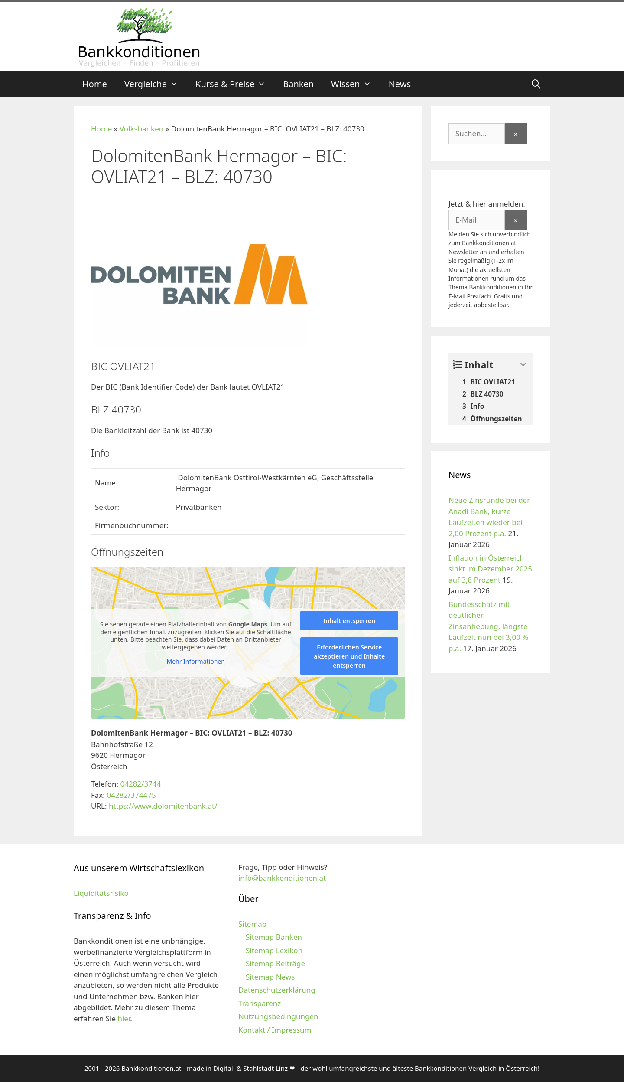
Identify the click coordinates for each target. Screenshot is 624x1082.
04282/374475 (131, 795)
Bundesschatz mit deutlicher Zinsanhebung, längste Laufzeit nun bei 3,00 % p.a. (488, 626)
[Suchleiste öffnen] (536, 84)
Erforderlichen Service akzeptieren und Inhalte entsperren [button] (349, 656)
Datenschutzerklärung (276, 990)
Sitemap (252, 924)
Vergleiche (155, 84)
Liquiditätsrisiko (101, 893)
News (400, 84)
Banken (298, 84)
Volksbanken (141, 129)
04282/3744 (140, 784)
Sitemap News (270, 977)
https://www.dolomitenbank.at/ (163, 806)
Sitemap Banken (274, 937)
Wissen (355, 84)
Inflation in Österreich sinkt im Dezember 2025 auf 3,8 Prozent (490, 569)
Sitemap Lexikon (274, 950)
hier (123, 1018)
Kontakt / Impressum (274, 1030)
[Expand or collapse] (523, 364)
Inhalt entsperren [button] (349, 620)
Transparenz (259, 1003)
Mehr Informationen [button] (195, 662)
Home (94, 84)
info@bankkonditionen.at (282, 878)
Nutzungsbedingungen (278, 1016)
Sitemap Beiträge (275, 963)
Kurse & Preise (234, 84)
